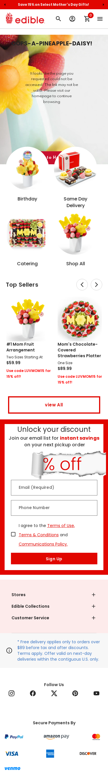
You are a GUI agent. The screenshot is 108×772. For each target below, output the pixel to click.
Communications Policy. (43, 544)
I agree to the (32, 525)
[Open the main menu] (100, 19)
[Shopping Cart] (87, 19)
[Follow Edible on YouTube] (96, 693)
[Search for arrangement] (58, 19)
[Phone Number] (54, 508)
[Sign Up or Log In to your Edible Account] (72, 19)
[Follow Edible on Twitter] (54, 693)
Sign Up (54, 558)
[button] (54, 594)
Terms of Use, (61, 525)
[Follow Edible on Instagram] (11, 693)
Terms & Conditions (39, 535)
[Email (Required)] (54, 487)
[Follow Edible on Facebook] (33, 693)
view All (54, 404)
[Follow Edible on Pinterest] (75, 693)
